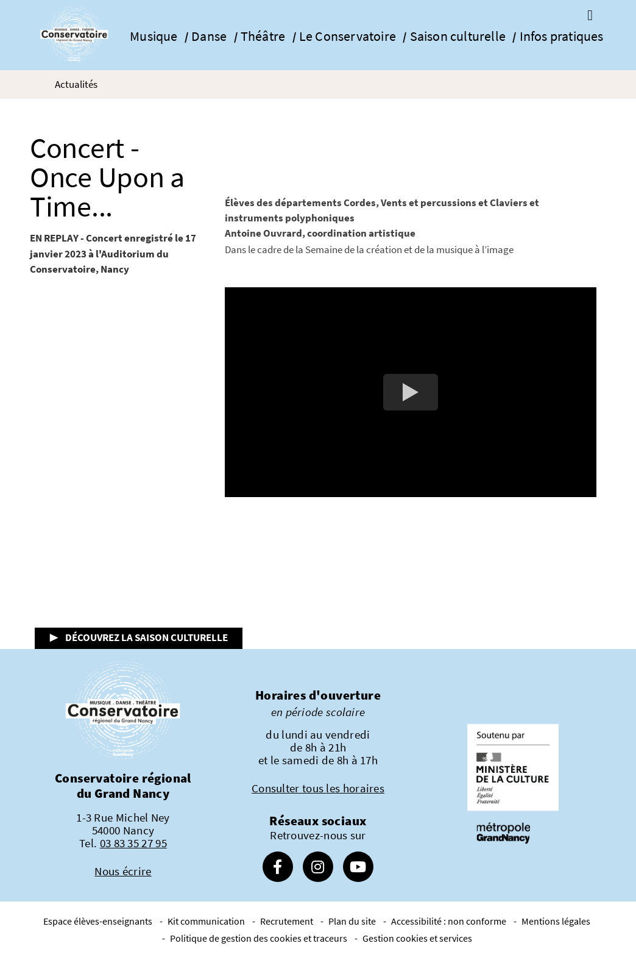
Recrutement (286, 921)
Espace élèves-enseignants (97, 921)
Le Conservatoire (347, 36)
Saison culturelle (458, 36)
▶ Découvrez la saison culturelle (138, 637)
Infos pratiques (562, 36)
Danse (209, 36)
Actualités (76, 84)
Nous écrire (122, 871)
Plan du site (352, 921)
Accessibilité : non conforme (448, 921)
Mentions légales (555, 921)
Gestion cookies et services (417, 938)
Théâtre (263, 36)
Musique (153, 36)
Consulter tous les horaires (318, 788)
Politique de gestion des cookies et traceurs (258, 938)
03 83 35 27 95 (133, 843)
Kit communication (206, 921)
